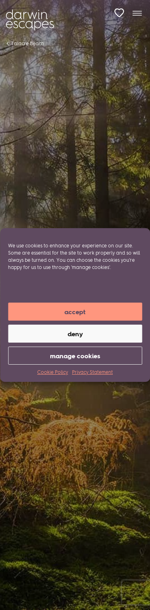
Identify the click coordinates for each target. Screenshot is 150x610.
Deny (75, 333)
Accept (75, 311)
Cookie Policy (52, 372)
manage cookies (75, 355)
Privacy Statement (92, 372)
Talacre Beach (27, 43)
